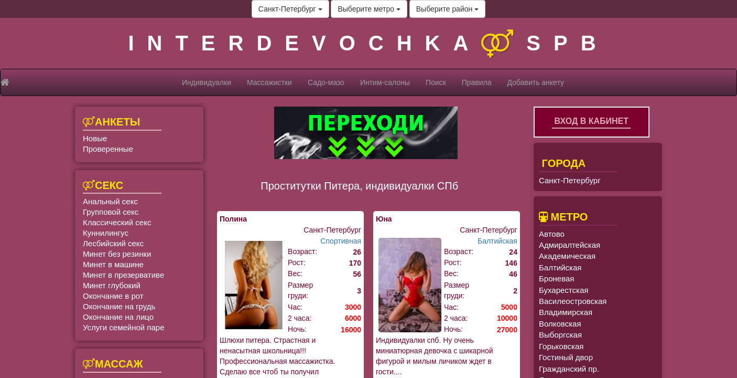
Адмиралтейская (569, 244)
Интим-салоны (385, 82)
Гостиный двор (566, 357)
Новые (95, 138)
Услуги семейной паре (124, 327)
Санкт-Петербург (290, 9)
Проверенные (108, 148)
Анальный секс (110, 201)
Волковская (560, 323)
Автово (552, 233)
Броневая (556, 278)
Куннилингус (105, 232)
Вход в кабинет (591, 121)
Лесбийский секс (113, 243)
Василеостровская (572, 301)
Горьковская (561, 346)
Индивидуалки (206, 82)
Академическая (567, 255)
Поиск (436, 82)
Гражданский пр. (569, 368)
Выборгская (560, 334)
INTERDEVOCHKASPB (368, 43)
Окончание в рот (113, 295)
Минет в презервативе (123, 274)
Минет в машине (113, 264)
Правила (477, 82)
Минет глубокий (111, 285)
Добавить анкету (535, 82)
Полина (233, 219)
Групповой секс (110, 211)
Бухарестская (563, 290)
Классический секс (117, 222)
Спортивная (340, 241)
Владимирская (565, 312)
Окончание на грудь (119, 306)
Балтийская (497, 241)
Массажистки (269, 82)
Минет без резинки (117, 253)
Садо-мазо (326, 82)
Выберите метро (369, 9)
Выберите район (447, 9)
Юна (384, 219)
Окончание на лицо (118, 316)
